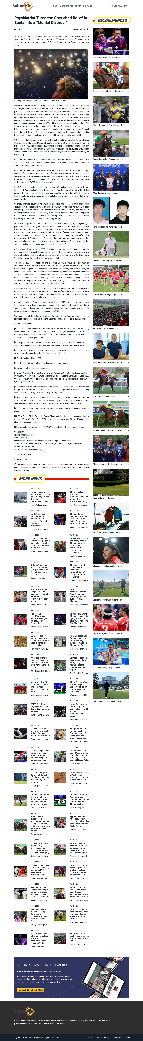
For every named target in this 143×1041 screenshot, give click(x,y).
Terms (91, 1037)
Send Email (24, 438)
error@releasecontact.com (32, 467)
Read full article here (23, 324)
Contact (128, 1037)
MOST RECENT (66, 6)
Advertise (117, 1037)
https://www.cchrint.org (32, 449)
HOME (54, 6)
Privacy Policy (103, 1037)
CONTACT (87, 6)
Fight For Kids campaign (69, 316)
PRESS (78, 6)
